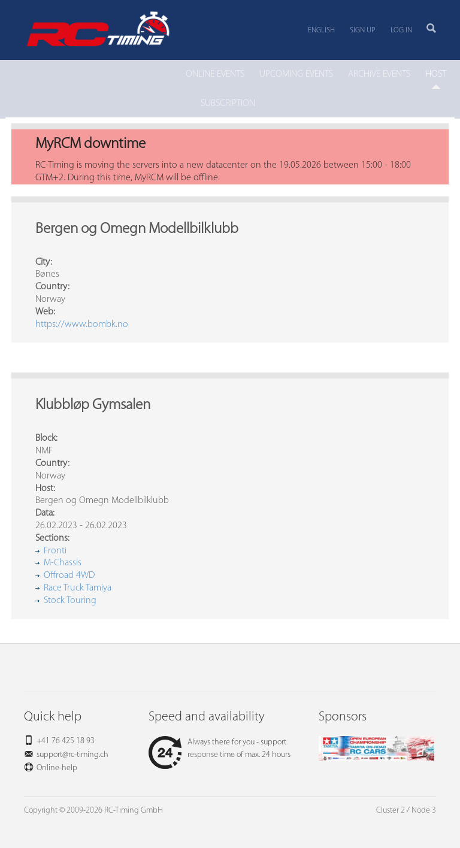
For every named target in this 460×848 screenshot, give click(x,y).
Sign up (363, 30)
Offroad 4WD (69, 575)
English (321, 30)
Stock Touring (70, 600)
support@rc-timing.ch (72, 754)
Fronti (55, 551)
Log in (401, 30)
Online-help (57, 768)
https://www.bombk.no (81, 324)
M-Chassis (62, 563)
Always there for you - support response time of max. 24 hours (219, 748)
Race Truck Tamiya (77, 588)
